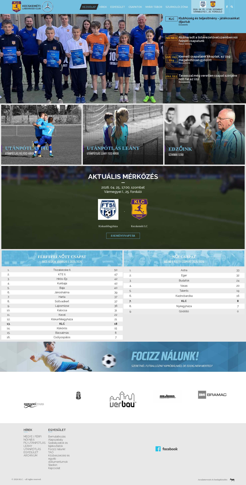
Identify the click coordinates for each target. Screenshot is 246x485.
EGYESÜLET (31, 452)
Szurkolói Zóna (176, 6)
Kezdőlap (89, 6)
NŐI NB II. (29, 439)
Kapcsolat (54, 468)
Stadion (52, 465)
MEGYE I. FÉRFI (32, 436)
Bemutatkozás (57, 436)
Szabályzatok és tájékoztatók (58, 444)
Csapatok (135, 6)
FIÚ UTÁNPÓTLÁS (34, 442)
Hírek (103, 6)
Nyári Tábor (153, 6)
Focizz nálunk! (56, 449)
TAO (51, 452)
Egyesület (117, 6)
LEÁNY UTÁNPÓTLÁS (32, 447)
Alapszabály (55, 439)
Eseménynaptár (123, 235)
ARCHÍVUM (30, 455)
